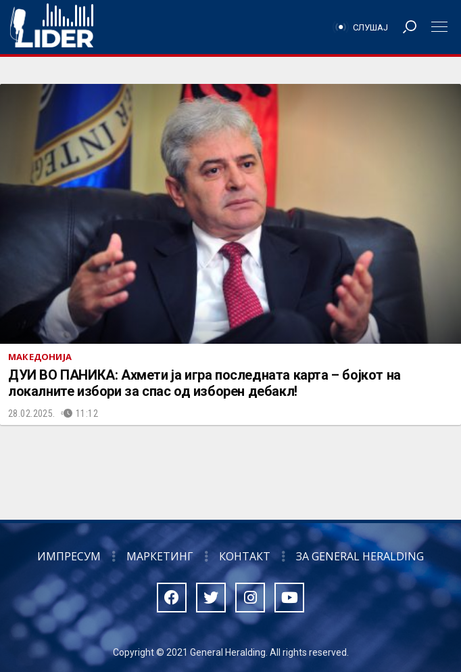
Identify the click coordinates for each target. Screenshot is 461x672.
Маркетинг (159, 556)
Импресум (69, 556)
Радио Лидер (52, 27)
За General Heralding (360, 556)
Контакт (244, 556)
